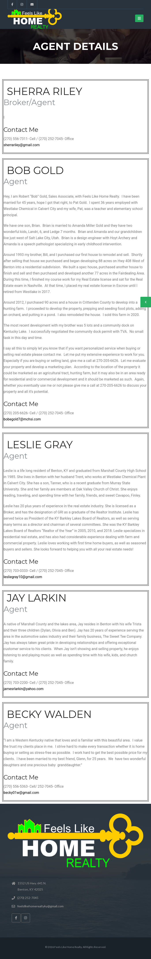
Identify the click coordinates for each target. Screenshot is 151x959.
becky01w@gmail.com (21, 793)
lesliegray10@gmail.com (23, 577)
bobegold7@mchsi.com (22, 419)
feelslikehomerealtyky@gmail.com (40, 906)
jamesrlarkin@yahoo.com (23, 689)
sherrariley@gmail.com (22, 145)
